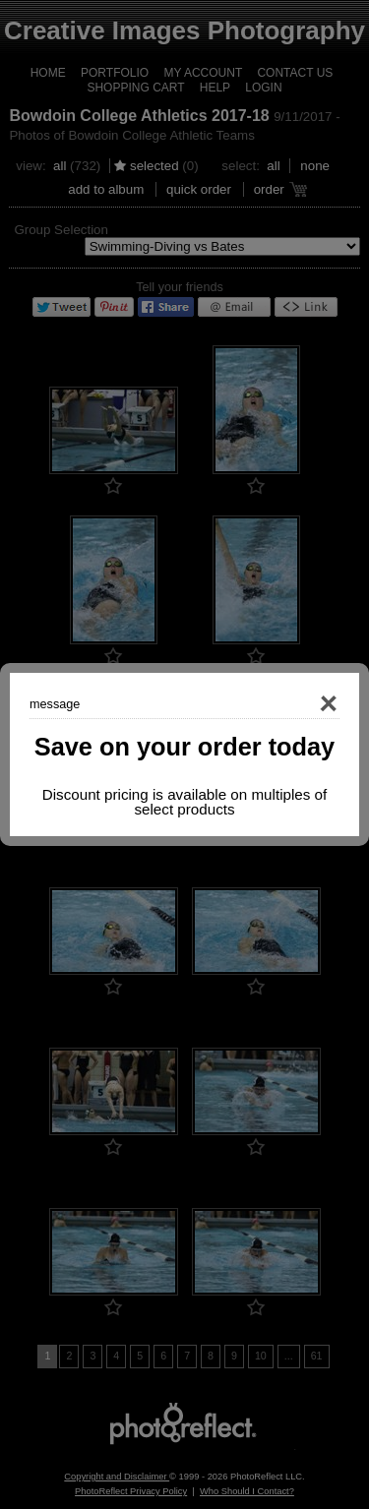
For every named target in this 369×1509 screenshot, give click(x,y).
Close (300, 704)
